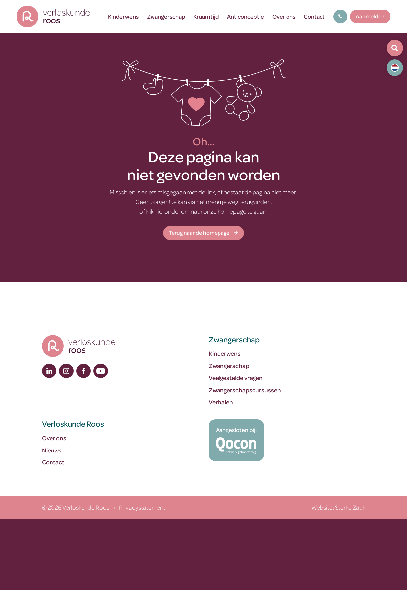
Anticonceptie (245, 16)
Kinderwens (123, 16)
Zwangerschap (166, 16)
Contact (314, 16)
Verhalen (221, 402)
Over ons (283, 16)
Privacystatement (142, 507)
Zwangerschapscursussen (245, 390)
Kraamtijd (206, 16)
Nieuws (52, 450)
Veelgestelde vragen (236, 377)
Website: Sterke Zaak (338, 507)
